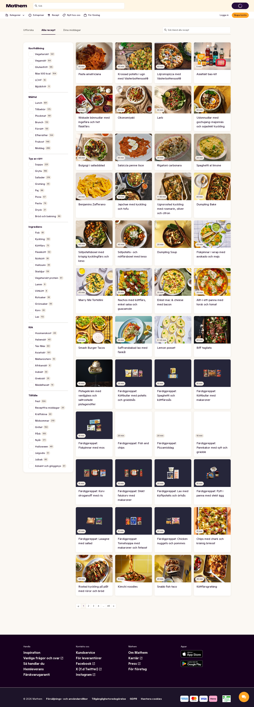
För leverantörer (89, 658)
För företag (137, 669)
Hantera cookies (151, 698)
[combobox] (80, 6)
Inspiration (31, 653)
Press (134, 664)
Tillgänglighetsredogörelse (109, 698)
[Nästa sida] (113, 606)
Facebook (85, 664)
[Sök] (36, 5)
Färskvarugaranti (36, 675)
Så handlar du (33, 664)
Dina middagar (72, 30)
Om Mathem (138, 653)
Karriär (135, 658)
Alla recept (48, 30)
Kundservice (85, 653)
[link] (94, 62)
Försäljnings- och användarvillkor (67, 698)
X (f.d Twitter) (89, 669)
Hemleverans (33, 669)
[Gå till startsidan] (16, 6)
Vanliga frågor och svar (43, 658)
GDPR (133, 698)
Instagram (86, 675)
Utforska (28, 30)
